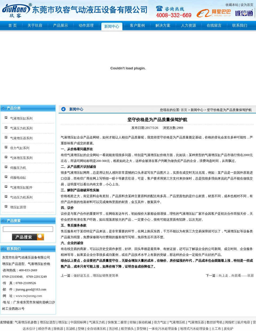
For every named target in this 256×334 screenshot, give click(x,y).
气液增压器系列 (21, 138)
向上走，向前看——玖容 (236, 275)
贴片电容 (243, 322)
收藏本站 (232, 5)
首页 (184, 110)
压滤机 (70, 329)
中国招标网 (78, 322)
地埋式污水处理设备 (194, 329)
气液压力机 (97, 322)
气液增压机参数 (26, 322)
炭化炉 (228, 329)
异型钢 (141, 329)
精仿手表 (44, 329)
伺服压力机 (18, 168)
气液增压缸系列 (21, 118)
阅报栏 (230, 322)
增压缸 (63, 322)
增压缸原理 (18, 207)
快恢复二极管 (117, 322)
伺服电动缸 (18, 178)
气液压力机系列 (21, 128)
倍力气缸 (160, 322)
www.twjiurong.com (29, 296)
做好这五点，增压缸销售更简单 (96, 275)
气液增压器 (196, 322)
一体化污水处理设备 (163, 329)
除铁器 (58, 329)
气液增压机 (177, 322)
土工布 (216, 329)
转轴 (133, 322)
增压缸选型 (48, 322)
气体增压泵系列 (21, 158)
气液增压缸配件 (21, 187)
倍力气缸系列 (19, 148)
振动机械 (144, 322)
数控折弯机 (215, 322)
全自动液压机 (96, 329)
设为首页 (247, 5)
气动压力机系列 (21, 197)
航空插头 (127, 329)
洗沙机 (113, 329)
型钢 (81, 329)
